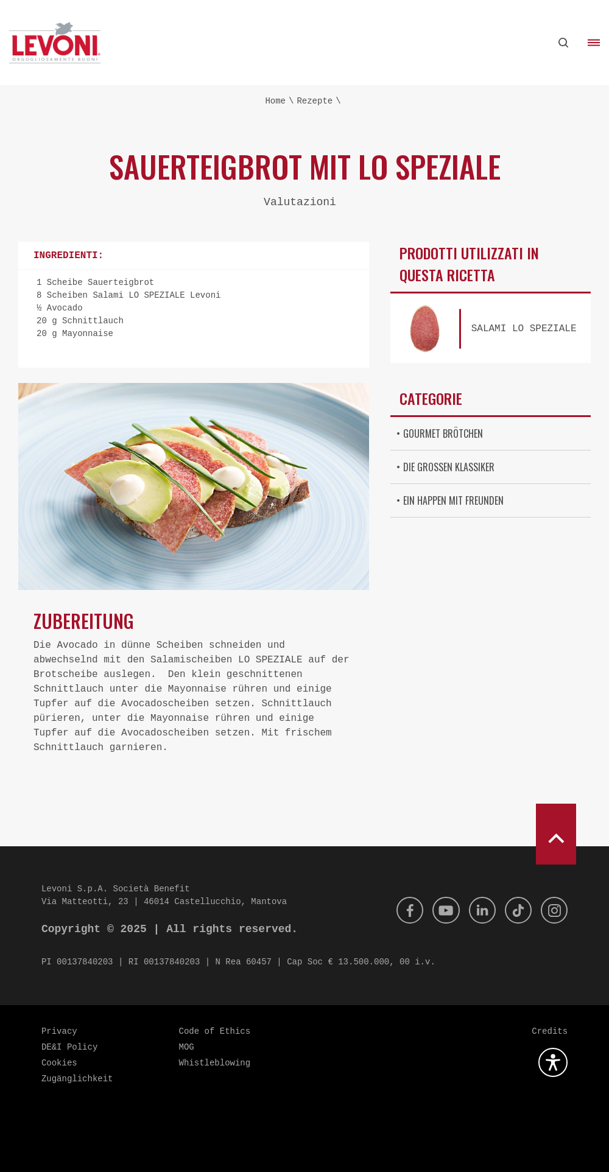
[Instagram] (553, 910)
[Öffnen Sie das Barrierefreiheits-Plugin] (553, 1062)
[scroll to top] (556, 834)
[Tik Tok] (514, 910)
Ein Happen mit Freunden (453, 500)
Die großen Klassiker (449, 467)
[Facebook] (399, 910)
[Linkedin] (476, 910)
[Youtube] (437, 910)
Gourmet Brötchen (443, 433)
